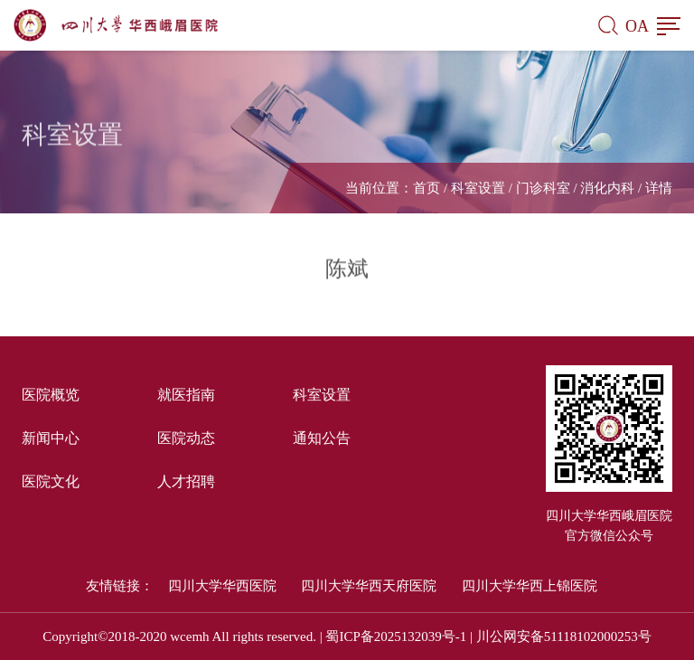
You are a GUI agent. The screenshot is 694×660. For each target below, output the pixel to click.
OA (637, 26)
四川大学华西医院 (222, 586)
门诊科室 (543, 188)
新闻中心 (51, 438)
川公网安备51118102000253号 (564, 636)
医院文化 (51, 481)
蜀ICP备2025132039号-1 (395, 636)
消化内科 (607, 188)
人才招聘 (186, 481)
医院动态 (186, 438)
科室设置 (478, 188)
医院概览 (51, 394)
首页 (426, 188)
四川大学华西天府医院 (368, 586)
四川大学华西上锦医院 (529, 586)
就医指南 (186, 394)
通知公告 (322, 438)
